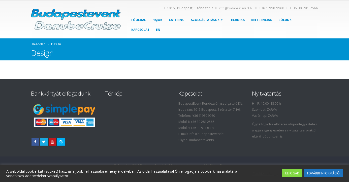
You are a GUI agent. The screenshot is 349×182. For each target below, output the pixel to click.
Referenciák (261, 20)
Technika (237, 20)
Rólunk (285, 20)
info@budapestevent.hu (236, 8)
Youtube (52, 142)
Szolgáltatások (205, 20)
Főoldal (138, 20)
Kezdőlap (39, 44)
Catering (176, 20)
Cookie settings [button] (265, 173)
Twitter (44, 142)
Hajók (157, 20)
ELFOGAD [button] (292, 173)
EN (158, 30)
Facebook (35, 142)
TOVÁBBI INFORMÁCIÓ (323, 173)
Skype (61, 142)
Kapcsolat (140, 30)
